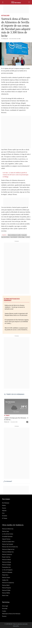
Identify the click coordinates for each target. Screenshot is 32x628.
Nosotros (4, 616)
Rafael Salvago (21, 237)
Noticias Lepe (5, 531)
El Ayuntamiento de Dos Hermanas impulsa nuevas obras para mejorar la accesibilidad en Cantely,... (17, 321)
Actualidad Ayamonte (7, 536)
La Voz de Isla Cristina (7, 534)
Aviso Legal (5, 606)
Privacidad (4, 608)
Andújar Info (5, 580)
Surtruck (27, 237)
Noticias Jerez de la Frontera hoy (10, 546)
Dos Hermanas (5, 503)
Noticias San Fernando (7, 544)
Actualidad (5, 15)
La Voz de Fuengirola (7, 569)
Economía (4, 515)
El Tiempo (6, 415)
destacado (24, 234)
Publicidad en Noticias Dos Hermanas (11, 613)
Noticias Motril (5, 585)
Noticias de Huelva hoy (7, 528)
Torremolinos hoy (6, 567)
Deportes (4, 510)
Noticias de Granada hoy (8, 582)
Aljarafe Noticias (6, 539)
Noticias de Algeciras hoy (8, 549)
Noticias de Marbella (7, 572)
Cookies (4, 611)
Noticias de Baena (6, 559)
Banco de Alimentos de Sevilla (14, 234)
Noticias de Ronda (6, 562)
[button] (29, 2)
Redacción (5, 38)
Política (4, 505)
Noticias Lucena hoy (7, 554)
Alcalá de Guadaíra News (8, 541)
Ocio (3, 513)
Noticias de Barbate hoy (8, 552)
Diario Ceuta (5, 595)
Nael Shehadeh (14, 237)
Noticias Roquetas (6, 587)
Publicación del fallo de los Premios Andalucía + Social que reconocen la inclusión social (15, 307)
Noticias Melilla (6, 593)
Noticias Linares (6, 577)
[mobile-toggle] (3, 2)
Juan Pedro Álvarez (5, 237)
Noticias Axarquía (6, 564)
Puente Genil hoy (6, 557)
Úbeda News (5, 575)
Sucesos (4, 508)
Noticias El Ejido (6, 590)
